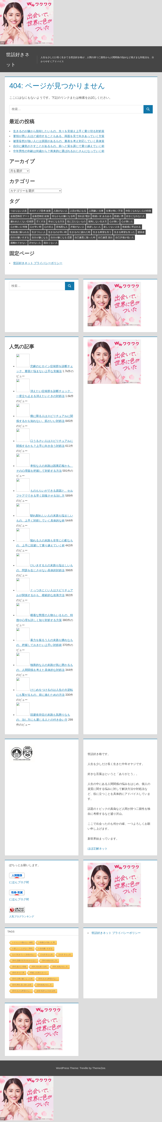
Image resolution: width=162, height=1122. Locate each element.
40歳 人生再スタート (38, 973)
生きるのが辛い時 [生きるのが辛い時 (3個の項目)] (57, 232)
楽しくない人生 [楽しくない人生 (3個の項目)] (111, 226)
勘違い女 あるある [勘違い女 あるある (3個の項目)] (102, 216)
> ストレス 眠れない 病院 (22, 942)
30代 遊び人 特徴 (19, 967)
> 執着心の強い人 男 (47, 942)
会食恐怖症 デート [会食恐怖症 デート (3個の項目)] (20, 216)
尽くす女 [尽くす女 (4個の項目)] (41, 221)
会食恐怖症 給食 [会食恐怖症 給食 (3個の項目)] (40, 216)
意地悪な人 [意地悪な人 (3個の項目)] (62, 226)
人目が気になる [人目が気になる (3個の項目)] (78, 210)
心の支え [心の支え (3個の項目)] (48, 226)
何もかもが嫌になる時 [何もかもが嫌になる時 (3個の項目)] (63, 216)
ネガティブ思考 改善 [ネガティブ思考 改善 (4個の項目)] (40, 210)
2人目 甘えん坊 (47, 955)
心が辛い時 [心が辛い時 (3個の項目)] (35, 226)
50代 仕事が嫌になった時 (22, 979)
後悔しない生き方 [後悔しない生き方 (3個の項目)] (97, 221)
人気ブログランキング (21, 916)
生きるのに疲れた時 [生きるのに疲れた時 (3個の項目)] (79, 232)
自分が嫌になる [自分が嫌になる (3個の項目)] (40, 237)
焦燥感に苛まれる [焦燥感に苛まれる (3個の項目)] (131, 226)
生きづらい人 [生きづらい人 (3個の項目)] (39, 232)
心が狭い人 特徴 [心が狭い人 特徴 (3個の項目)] (19, 226)
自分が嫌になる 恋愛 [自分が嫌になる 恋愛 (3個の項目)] (61, 237)
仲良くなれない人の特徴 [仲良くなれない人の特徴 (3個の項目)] (138, 210)
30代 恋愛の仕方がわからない (24, 961)
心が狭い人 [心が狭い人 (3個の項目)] (127, 221)
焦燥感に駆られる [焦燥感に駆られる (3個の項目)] (20, 232)
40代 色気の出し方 (60, 967)
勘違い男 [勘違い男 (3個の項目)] (119, 216)
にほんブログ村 (19, 882)
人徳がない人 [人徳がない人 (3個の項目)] (60, 210)
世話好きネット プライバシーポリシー (37, 263)
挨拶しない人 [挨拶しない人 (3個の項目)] (94, 226)
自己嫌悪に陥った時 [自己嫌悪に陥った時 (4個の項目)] (85, 237)
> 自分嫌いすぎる (45, 949)
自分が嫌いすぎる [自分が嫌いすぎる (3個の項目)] (20, 237)
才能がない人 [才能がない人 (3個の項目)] (77, 226)
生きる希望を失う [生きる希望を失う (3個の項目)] (102, 232)
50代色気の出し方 (44, 985)
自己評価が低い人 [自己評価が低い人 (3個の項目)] (124, 237)
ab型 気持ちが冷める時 (46, 991)
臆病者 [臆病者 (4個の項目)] (141, 232)
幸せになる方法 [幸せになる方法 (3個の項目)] (56, 221)
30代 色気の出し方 (49, 961)
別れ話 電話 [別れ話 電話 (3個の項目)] (84, 216)
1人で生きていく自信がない (23, 955)
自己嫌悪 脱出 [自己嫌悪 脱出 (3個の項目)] (105, 237)
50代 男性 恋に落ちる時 (22, 985)
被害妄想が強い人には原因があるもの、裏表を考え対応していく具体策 (58, 141)
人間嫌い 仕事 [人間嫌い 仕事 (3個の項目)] (96, 210)
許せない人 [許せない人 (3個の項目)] (35, 242)
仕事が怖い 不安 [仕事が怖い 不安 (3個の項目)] (114, 210)
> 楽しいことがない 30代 (22, 949)
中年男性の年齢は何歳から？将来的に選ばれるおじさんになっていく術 (58, 151)
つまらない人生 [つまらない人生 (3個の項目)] (19, 210)
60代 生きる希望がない (21, 991)
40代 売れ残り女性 (39, 967)
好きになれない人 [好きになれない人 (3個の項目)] (135, 216)
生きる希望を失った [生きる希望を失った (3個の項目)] (124, 232)
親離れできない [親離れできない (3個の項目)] (19, 242)
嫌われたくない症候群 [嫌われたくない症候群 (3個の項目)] (22, 221)
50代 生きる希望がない (47, 979)
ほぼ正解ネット (98, 848)
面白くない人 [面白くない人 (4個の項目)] (51, 242)
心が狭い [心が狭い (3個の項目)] (114, 221)
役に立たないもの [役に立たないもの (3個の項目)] (76, 221)
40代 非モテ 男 (18, 973)
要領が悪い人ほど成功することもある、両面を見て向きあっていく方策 (58, 136)
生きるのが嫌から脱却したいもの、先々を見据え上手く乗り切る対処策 (58, 131)
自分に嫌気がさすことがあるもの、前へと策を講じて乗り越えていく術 (58, 146)
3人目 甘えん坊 (65, 955)
